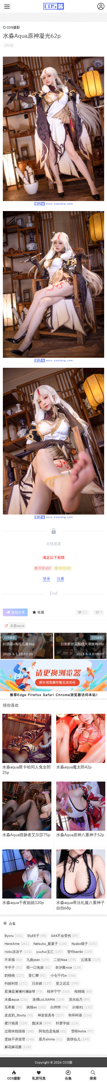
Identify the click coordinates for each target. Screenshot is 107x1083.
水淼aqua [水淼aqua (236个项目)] (16, 999)
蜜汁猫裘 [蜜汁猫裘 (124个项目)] (16, 1023)
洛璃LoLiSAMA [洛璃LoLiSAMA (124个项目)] (48, 999)
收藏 (38, 612)
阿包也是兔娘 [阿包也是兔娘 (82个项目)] (52, 1031)
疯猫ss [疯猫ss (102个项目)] (36, 1007)
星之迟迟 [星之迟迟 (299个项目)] (67, 983)
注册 (60, 578)
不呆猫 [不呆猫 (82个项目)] (13, 959)
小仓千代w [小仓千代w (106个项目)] (63, 975)
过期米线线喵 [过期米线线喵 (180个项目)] (19, 1031)
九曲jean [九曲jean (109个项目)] (38, 959)
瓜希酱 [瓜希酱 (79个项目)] (13, 1007)
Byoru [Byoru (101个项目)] (14, 935)
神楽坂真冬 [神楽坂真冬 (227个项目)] (51, 1015)
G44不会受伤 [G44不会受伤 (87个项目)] (64, 935)
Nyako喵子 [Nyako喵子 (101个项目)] (84, 943)
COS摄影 (11, 27)
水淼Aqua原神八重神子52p (80, 834)
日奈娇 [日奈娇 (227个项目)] (41, 983)
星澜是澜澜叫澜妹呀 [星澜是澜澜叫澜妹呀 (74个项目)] (24, 991)
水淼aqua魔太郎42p (74, 767)
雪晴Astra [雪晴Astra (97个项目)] (82, 1031)
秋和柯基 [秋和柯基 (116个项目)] (79, 1015)
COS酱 (67, 1062)
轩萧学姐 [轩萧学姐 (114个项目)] (67, 1023)
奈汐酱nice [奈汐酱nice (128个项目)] (68, 967)
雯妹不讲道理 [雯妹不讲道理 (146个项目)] (19, 1039)
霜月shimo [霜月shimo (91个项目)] (50, 1039)
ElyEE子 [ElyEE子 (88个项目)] (37, 935)
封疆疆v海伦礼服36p (19, 644)
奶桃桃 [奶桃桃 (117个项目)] (14, 975)
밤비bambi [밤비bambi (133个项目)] (79, 951)
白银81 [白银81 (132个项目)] (82, 1007)
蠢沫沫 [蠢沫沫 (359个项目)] (41, 1023)
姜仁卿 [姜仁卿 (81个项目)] (37, 975)
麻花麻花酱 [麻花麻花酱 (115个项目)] (18, 1047)
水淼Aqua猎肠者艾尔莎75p (26, 834)
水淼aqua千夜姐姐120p (23, 902)
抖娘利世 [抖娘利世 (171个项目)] (16, 983)
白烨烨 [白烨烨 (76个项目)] (59, 1007)
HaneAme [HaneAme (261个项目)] (17, 943)
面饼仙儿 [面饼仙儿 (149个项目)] (78, 1039)
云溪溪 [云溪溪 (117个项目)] (90, 959)
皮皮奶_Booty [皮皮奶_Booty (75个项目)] (19, 1015)
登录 (46, 578)
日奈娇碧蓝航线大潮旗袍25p (82, 644)
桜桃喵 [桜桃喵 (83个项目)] (83, 991)
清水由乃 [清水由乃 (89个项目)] (79, 999)
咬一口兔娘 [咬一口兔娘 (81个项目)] (39, 967)
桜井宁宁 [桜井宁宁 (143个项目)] (58, 991)
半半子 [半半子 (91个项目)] (13, 967)
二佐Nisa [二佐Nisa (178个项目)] (65, 959)
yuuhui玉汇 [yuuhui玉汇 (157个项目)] (49, 951)
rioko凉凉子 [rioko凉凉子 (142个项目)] (18, 951)
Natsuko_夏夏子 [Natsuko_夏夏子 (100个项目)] (50, 943)
